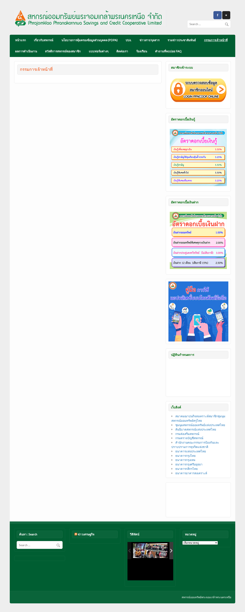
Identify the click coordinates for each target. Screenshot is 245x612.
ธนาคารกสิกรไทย (186, 468)
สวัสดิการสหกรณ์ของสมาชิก (63, 51)
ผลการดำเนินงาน (26, 51)
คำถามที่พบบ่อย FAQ (168, 51)
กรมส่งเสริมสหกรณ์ (187, 433)
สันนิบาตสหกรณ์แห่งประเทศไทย (195, 429)
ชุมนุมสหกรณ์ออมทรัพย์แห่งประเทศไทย (200, 425)
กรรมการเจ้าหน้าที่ (216, 40)
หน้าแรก (20, 40)
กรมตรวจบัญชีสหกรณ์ (189, 438)
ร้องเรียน (141, 51)
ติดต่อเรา (122, 51)
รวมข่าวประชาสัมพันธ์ (181, 40)
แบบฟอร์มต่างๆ (98, 51)
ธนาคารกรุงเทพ (185, 460)
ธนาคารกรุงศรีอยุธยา (189, 464)
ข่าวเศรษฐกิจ (86, 534)
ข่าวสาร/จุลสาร (149, 40)
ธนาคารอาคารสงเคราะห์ (191, 473)
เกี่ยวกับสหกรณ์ (43, 40)
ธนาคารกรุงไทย (185, 455)
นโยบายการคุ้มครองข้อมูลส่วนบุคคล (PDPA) (89, 40)
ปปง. (128, 40)
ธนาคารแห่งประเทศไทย (190, 451)
